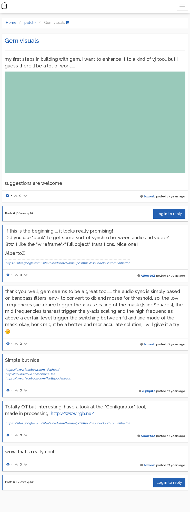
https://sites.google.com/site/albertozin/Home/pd (42, 263)
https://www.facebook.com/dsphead (32, 370)
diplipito (148, 391)
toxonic (149, 196)
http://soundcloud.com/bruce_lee (30, 374)
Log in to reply (169, 214)
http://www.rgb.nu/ (72, 413)
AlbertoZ (148, 275)
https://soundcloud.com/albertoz (105, 263)
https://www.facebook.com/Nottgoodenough (38, 378)
